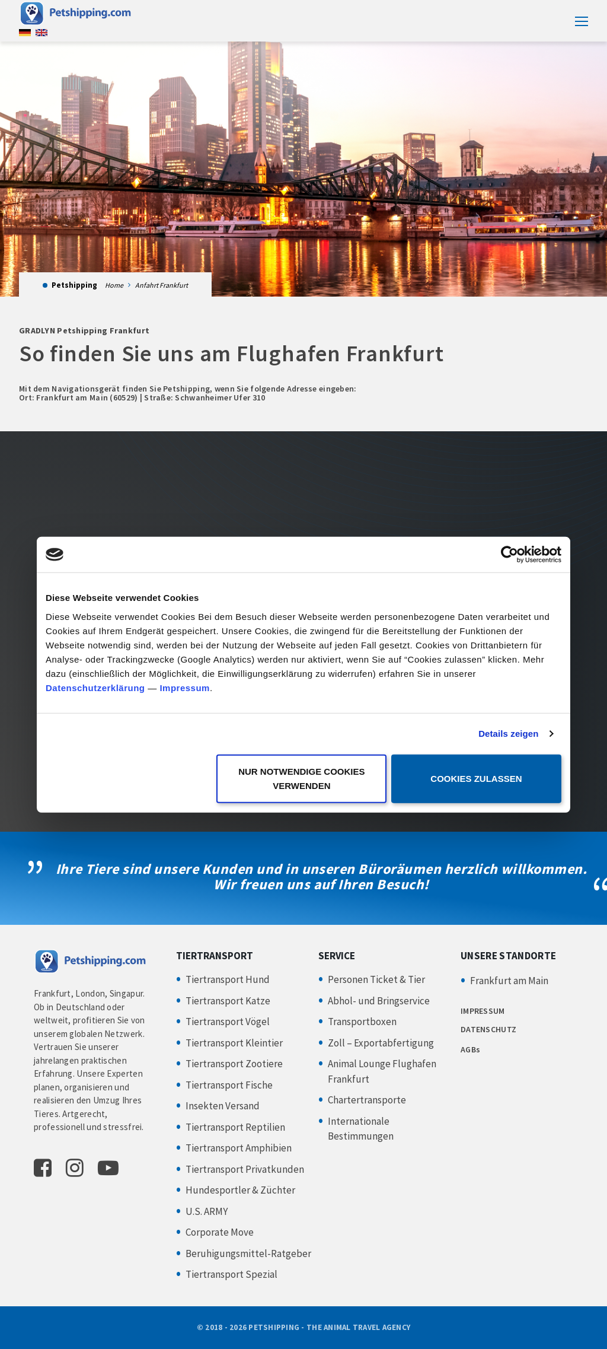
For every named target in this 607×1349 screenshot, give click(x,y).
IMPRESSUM (483, 1011)
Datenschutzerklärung (95, 687)
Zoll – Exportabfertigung (381, 1042)
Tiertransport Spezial (231, 1274)
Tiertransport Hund (228, 979)
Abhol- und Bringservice (379, 1000)
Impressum (184, 687)
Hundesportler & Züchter (240, 1190)
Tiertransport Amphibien (239, 1147)
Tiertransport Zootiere (234, 1063)
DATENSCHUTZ (488, 1029)
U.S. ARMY (207, 1211)
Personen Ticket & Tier (376, 979)
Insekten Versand (223, 1105)
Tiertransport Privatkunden (245, 1169)
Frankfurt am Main (509, 980)
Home (114, 285)
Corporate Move (220, 1232)
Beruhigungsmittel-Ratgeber (248, 1253)
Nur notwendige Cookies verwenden (301, 778)
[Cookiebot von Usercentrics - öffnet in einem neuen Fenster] (509, 555)
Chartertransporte (367, 1099)
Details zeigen (508, 733)
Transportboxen (362, 1021)
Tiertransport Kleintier (234, 1042)
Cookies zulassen (476, 778)
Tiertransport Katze (228, 1000)
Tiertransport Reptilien (235, 1127)
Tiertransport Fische (229, 1085)
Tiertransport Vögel (228, 1021)
